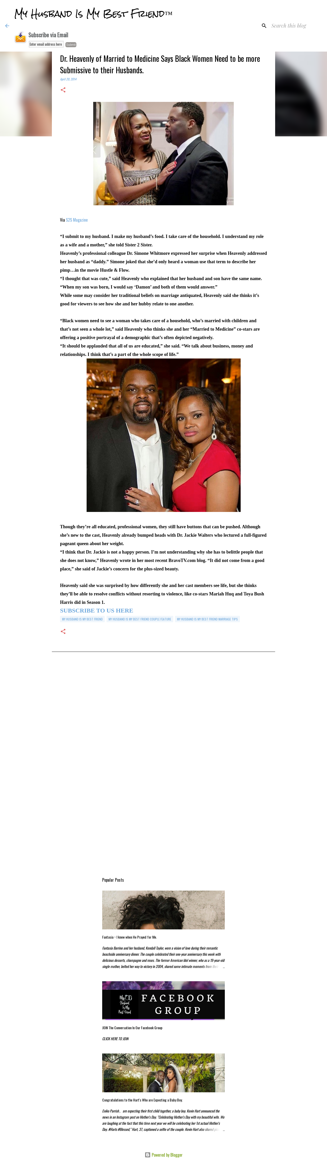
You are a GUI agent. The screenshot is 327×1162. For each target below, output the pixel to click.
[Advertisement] (163, 711)
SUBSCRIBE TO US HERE (96, 610)
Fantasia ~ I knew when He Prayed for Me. (129, 937)
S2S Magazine (77, 220)
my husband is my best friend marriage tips (207, 619)
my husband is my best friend (82, 619)
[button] (63, 90)
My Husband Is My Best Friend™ (93, 13)
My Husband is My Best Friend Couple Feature (140, 619)
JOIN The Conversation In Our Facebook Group (132, 1027)
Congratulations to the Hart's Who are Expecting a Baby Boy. (142, 1100)
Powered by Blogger (164, 1155)
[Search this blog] (296, 26)
